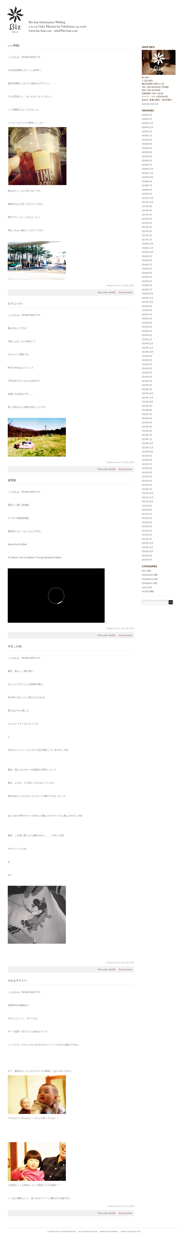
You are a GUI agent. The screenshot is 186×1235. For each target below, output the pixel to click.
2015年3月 (147, 331)
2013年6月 (147, 418)
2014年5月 (147, 373)
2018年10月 (147, 177)
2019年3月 (147, 160)
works (144, 587)
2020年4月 (147, 148)
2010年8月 (147, 560)
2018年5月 (147, 194)
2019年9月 (147, 152)
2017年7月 (147, 215)
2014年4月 (147, 377)
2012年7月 (147, 464)
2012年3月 (147, 481)
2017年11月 (147, 202)
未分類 (112, 292)
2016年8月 (147, 260)
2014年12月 (147, 343)
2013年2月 (147, 435)
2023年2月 (147, 131)
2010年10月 (147, 551)
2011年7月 (147, 514)
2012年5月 (147, 472)
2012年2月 (147, 485)
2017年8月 (147, 210)
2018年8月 (147, 181)
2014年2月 (147, 385)
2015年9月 (147, 306)
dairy (144, 571)
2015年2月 (147, 335)
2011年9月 (147, 506)
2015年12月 (147, 293)
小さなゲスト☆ (17, 980)
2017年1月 (147, 239)
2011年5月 (147, 522)
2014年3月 (147, 381)
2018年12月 (147, 169)
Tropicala (130, 1231)
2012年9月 (147, 456)
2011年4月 (147, 526)
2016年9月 (147, 256)
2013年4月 (147, 426)
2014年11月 (147, 348)
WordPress (113, 1231)
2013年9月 (147, 406)
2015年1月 (147, 339)
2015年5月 (147, 323)
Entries (85, 1231)
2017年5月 (147, 223)
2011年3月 (147, 531)
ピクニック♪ (15, 303)
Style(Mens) (147, 579)
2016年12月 (147, 244)
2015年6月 (147, 318)
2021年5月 (147, 140)
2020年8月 (147, 144)
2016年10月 (147, 252)
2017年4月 (147, 227)
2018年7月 (147, 185)
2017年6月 (147, 219)
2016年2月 (147, 285)
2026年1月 (147, 119)
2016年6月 (147, 268)
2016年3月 (147, 281)
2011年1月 (147, 539)
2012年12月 (147, 443)
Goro (138, 1231)
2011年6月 (147, 518)
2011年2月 (147, 535)
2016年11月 (147, 248)
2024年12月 (147, 127)
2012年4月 (147, 476)
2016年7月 (147, 264)
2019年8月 (147, 156)
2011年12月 (147, 493)
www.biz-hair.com (150, 104)
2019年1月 (147, 165)
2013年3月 (147, 431)
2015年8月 (147, 310)
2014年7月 (147, 364)
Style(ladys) (147, 575)
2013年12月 (147, 393)
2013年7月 (147, 414)
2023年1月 (147, 135)
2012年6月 (147, 468)
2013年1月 (147, 439)
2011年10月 (147, 501)
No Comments (125, 292)
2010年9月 (147, 555)
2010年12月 (147, 543)
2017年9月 (147, 206)
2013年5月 (147, 422)
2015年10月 (147, 302)
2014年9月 (147, 356)
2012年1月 (147, 489)
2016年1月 (147, 289)
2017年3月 (147, 231)
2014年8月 (147, 360)
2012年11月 (147, 447)
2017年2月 (147, 235)
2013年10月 (147, 402)
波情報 (12, 480)
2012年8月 (147, 460)
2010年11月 (147, 547)
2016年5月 (147, 273)
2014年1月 (147, 389)
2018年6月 (147, 190)
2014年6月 (147, 368)
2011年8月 (147, 510)
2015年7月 (147, 314)
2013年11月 (147, 397)
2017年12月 (147, 198)
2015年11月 (147, 298)
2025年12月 (147, 123)
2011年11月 (147, 497)
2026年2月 (147, 115)
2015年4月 (147, 327)
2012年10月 (147, 451)
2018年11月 (147, 173)
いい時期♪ (14, 45)
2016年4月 (147, 277)
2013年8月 (147, 410)
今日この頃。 (16, 646)
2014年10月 (147, 352)
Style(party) (147, 583)
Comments (93, 1231)
